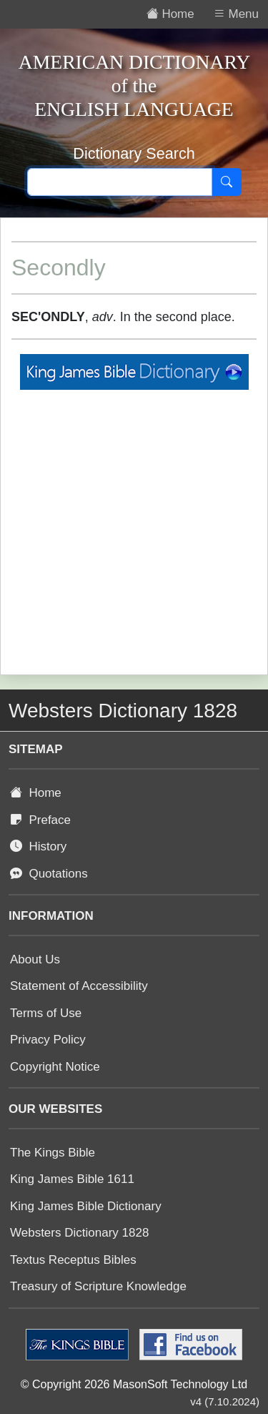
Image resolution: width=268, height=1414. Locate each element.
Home (35, 793)
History (38, 846)
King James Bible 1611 (72, 1179)
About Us (35, 959)
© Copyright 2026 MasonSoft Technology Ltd (134, 1384)
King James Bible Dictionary (86, 1206)
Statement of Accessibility (79, 986)
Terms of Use (45, 1013)
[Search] (227, 182)
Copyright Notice (55, 1067)
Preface (40, 820)
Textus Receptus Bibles (73, 1260)
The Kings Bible (52, 1152)
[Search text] (119, 182)
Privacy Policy (48, 1039)
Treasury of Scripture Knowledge (98, 1286)
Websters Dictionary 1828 (79, 1232)
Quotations (49, 873)
